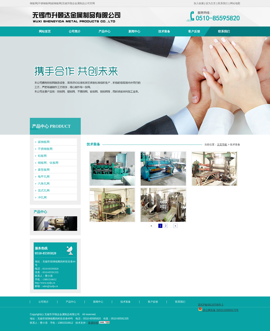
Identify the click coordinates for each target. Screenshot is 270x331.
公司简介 (75, 31)
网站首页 (45, 31)
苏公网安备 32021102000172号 (218, 310)
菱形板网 (44, 169)
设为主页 (211, 3)
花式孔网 (44, 190)
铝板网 (42, 155)
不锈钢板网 (45, 148)
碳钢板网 (44, 142)
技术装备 (164, 31)
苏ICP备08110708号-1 (210, 304)
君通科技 (93, 322)
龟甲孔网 (44, 176)
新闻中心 (134, 31)
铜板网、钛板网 (48, 162)
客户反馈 (194, 31)
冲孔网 (42, 197)
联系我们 (223, 3)
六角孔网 (44, 183)
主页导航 (222, 144)
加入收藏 (199, 3)
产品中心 (104, 31)
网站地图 (235, 3)
